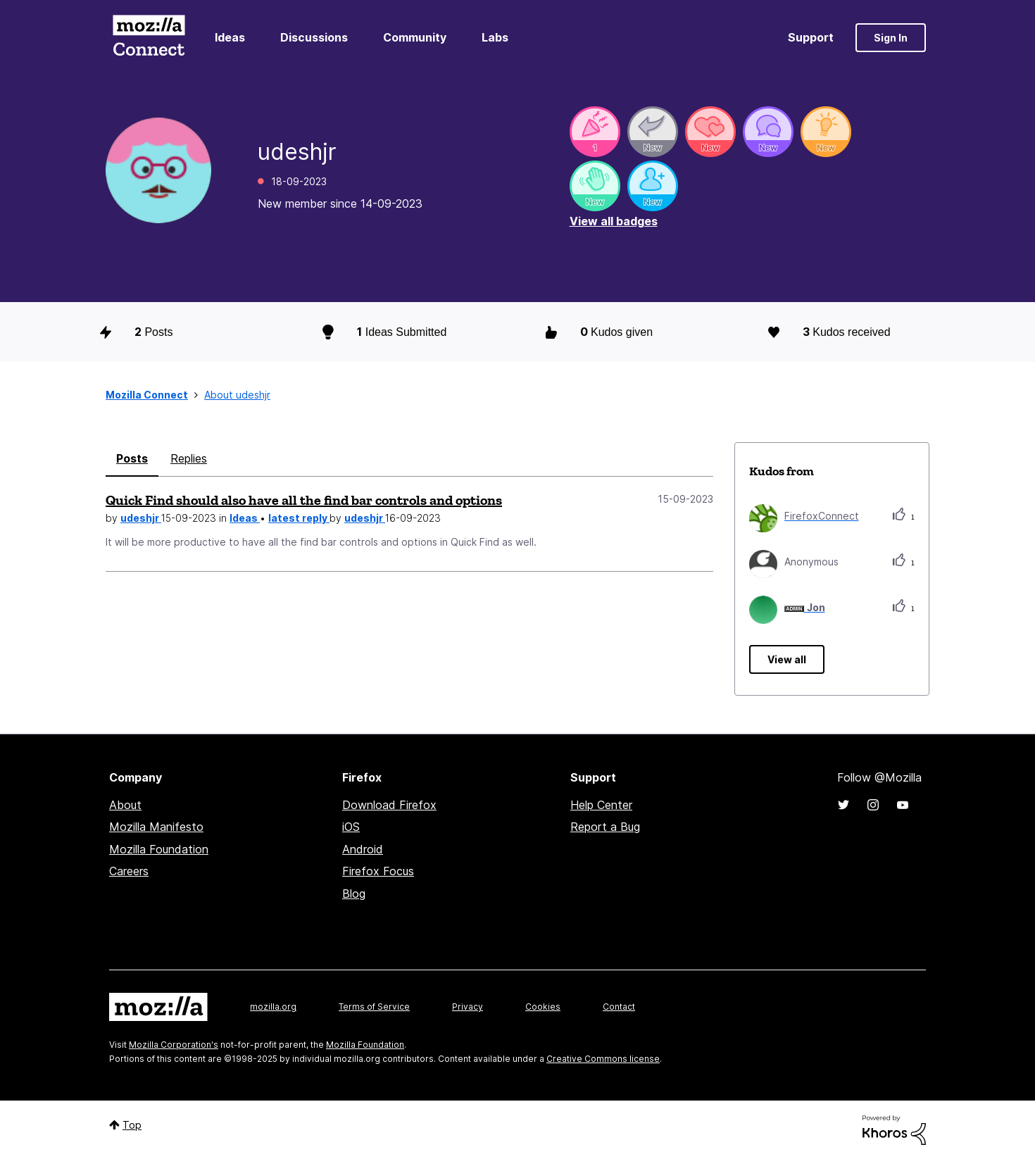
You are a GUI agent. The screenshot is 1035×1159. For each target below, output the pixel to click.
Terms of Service (374, 1006)
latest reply (299, 518)
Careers (129, 871)
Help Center (601, 805)
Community (414, 37)
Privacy (467, 1006)
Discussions (314, 37)
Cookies (542, 1006)
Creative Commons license (603, 1058)
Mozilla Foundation (158, 849)
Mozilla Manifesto (156, 827)
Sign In (891, 38)
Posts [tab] (132, 458)
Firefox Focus (378, 871)
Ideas (230, 37)
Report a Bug (605, 827)
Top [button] (132, 1125)
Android (362, 849)
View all (786, 659)
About (125, 805)
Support (811, 37)
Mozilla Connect (148, 38)
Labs (495, 37)
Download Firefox (389, 805)
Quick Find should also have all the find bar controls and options (304, 499)
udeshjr (140, 518)
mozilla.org (273, 1006)
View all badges (614, 221)
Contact (619, 1006)
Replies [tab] (188, 458)
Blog (353, 894)
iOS (351, 827)
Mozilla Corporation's (173, 1044)
